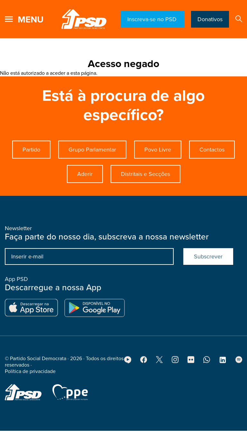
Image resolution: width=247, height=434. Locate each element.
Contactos (211, 149)
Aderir (85, 174)
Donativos (210, 19)
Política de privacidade (30, 373)
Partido (31, 149)
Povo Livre (157, 149)
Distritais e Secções (145, 174)
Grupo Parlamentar (92, 149)
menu (30, 19)
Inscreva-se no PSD (152, 19)
